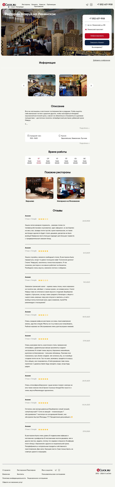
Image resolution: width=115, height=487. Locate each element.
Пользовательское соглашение (53, 474)
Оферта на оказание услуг (12, 482)
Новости (42, 4)
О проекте (6, 470)
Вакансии (6, 474)
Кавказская (76, 138)
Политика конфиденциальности (14, 478)
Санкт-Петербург (16, 7)
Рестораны (26, 4)
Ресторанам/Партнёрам (26, 470)
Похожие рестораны (58, 172)
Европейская (66, 138)
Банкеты (35, 4)
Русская (84, 138)
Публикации (51, 4)
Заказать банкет (97, 43)
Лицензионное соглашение (37, 478)
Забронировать (97, 36)
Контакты (20, 474)
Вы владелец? (97, 47)
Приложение (38, 6)
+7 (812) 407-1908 (105, 5)
